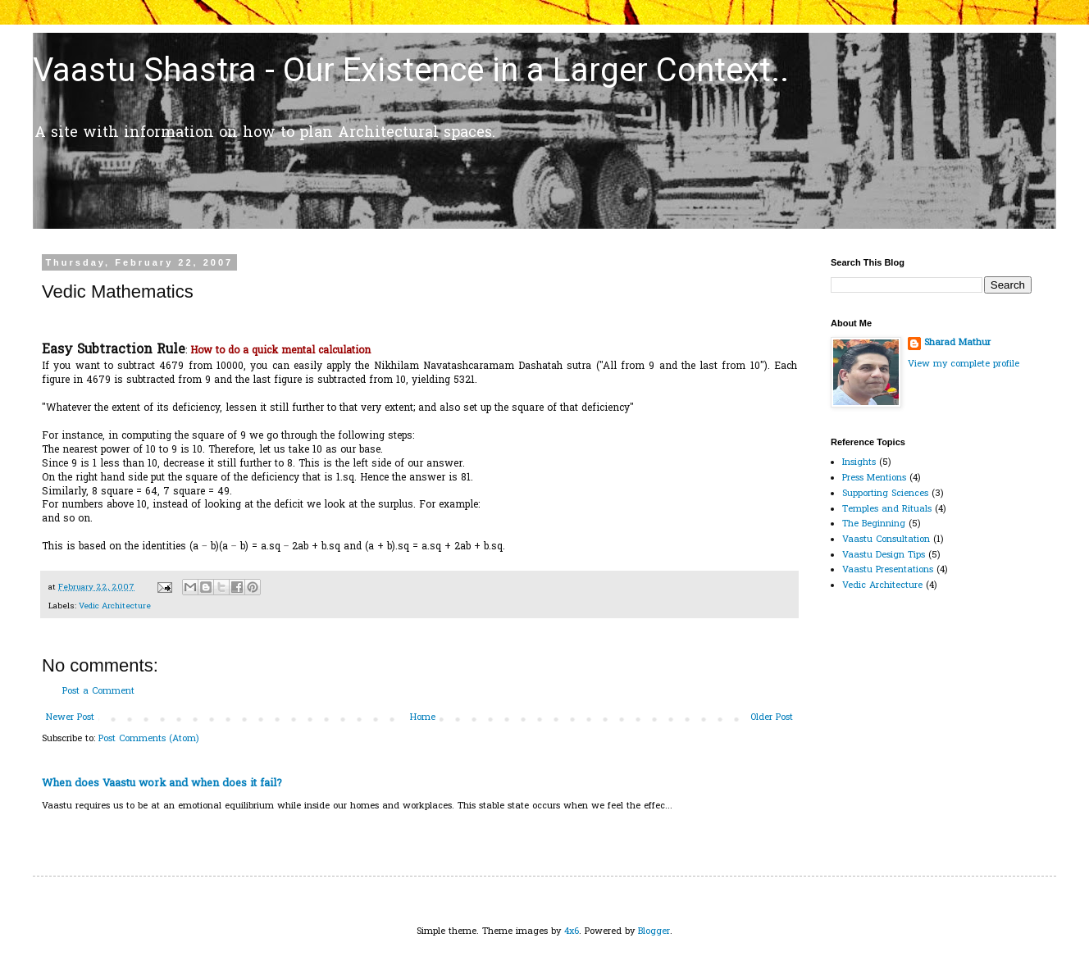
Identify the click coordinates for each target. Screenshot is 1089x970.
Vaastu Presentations (887, 569)
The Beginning (873, 524)
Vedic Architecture (115, 606)
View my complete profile (963, 364)
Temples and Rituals (887, 509)
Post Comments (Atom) (148, 738)
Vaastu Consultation (886, 539)
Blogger (654, 931)
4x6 (571, 931)
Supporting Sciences (885, 493)
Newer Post (70, 717)
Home (422, 717)
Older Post (771, 717)
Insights (859, 462)
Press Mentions (874, 478)
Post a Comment (98, 691)
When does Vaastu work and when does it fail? (162, 783)
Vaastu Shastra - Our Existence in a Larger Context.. (411, 70)
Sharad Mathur (957, 343)
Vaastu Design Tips (883, 555)
